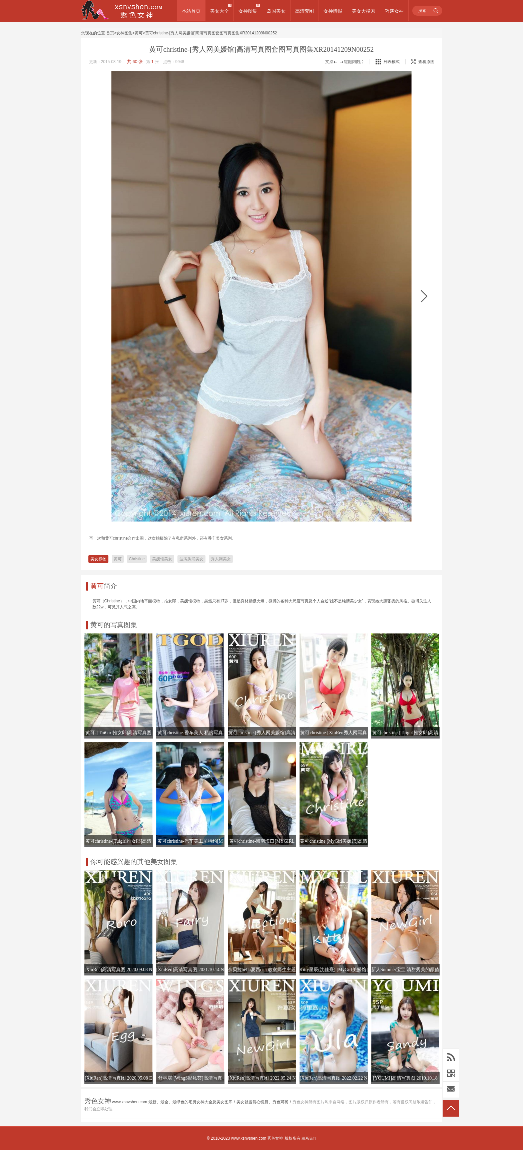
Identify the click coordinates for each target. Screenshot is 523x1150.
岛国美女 (276, 11)
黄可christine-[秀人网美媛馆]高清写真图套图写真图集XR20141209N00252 (211, 33)
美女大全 (219, 11)
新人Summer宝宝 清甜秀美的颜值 (405, 969)
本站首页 (191, 11)
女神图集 (247, 11)
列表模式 (392, 61)
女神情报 (333, 11)
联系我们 (309, 1138)
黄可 (139, 33)
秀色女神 (275, 1138)
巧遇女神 (394, 11)
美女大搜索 (363, 11)
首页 (110, 33)
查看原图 (422, 61)
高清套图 (304, 11)
